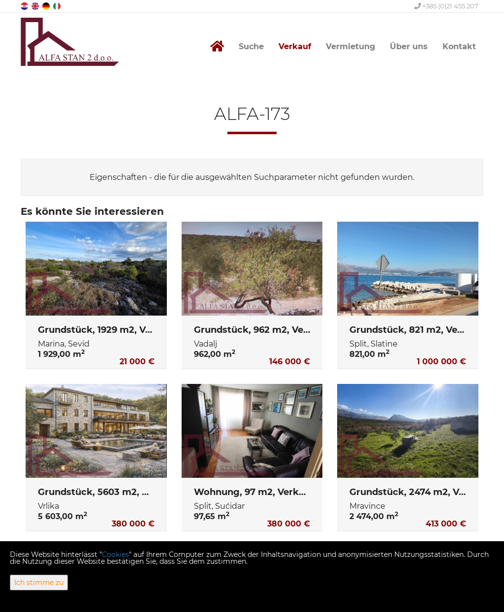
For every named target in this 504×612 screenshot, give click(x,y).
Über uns (409, 46)
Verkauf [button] (295, 46)
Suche (251, 46)
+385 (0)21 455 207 (446, 6)
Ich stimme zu (38, 582)
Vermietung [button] (350, 46)
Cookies (115, 554)
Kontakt (459, 46)
